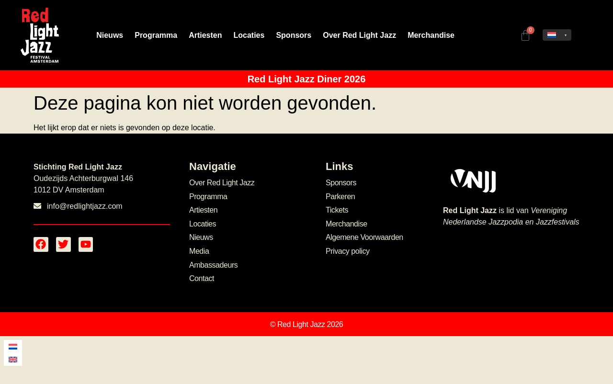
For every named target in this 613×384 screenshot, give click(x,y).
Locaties (249, 35)
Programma (156, 35)
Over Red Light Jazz (359, 35)
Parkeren (340, 196)
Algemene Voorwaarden (364, 237)
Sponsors (293, 35)
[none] (557, 35)
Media (199, 251)
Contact (201, 278)
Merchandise (431, 35)
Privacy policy (348, 251)
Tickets (337, 210)
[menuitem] (557, 35)
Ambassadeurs (213, 265)
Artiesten (205, 35)
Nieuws (109, 35)
